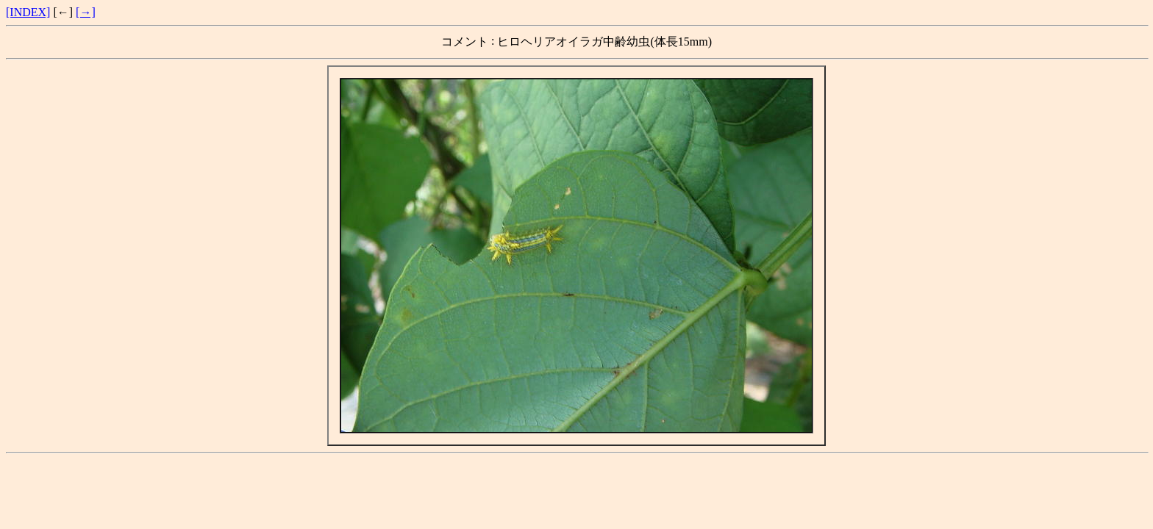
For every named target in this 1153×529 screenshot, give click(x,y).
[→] (86, 12)
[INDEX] (28, 12)
